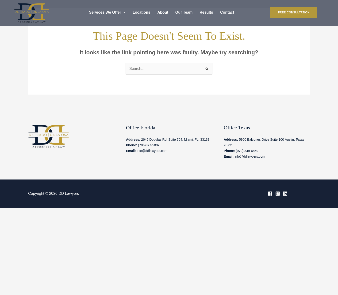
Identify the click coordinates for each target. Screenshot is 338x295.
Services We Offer (107, 12)
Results (206, 12)
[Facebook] (270, 193)
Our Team (184, 12)
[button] (107, 12)
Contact (227, 12)
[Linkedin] (285, 193)
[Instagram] (277, 193)
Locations (141, 12)
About (162, 12)
